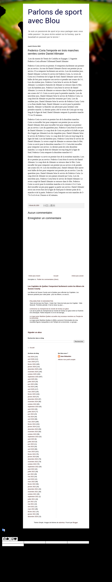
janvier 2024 (32, 426)
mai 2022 (31, 476)
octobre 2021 (32, 494)
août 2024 (31, 409)
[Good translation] (6, 539)
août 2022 (31, 469)
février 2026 (32, 364)
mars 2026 (31, 362)
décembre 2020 (33, 516)
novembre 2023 (33, 431)
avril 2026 (31, 359)
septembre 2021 (33, 496)
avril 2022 (31, 479)
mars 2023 (31, 451)
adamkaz (62, 522)
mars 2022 (31, 481)
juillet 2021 (31, 499)
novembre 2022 (33, 462)
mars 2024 (31, 422)
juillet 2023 (31, 442)
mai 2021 (31, 504)
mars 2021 (31, 509)
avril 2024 (31, 419)
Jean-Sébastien (65, 356)
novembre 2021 (33, 492)
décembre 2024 (33, 399)
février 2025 (32, 394)
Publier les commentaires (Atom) (47, 279)
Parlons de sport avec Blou (55, 16)
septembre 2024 (33, 406)
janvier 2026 (32, 367)
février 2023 (32, 454)
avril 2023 (31, 449)
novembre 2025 (33, 372)
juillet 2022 (31, 471)
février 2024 (32, 424)
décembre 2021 (33, 489)
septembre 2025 (33, 377)
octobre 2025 (32, 374)
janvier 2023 (32, 456)
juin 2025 (31, 384)
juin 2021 (31, 501)
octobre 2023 (32, 434)
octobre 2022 (32, 464)
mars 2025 (31, 392)
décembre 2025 (33, 369)
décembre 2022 (33, 459)
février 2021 (32, 512)
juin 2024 (31, 414)
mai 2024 (31, 417)
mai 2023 (31, 446)
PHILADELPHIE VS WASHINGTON (41, 301)
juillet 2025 (31, 381)
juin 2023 (31, 444)
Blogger (75, 522)
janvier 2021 (32, 514)
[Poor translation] (14, 539)
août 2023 (31, 439)
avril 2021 (31, 506)
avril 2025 (31, 389)
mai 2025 (31, 387)
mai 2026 (31, 356)
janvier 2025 (32, 397)
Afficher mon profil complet (66, 359)
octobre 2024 (32, 404)
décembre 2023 (33, 429)
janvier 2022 (32, 487)
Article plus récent (34, 276)
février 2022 (32, 484)
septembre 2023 (33, 437)
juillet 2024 (31, 412)
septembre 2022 (33, 467)
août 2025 (31, 379)
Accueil (56, 276)
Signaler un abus (35, 332)
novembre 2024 (33, 401)
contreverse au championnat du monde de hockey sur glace (49, 309)
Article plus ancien (78, 276)
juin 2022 (31, 474)
